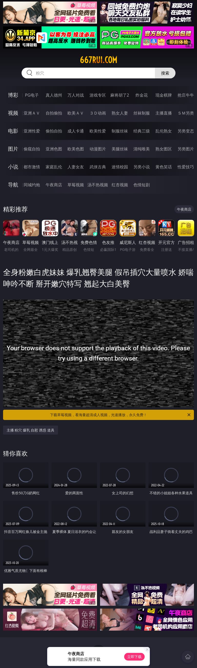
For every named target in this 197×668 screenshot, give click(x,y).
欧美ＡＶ (75, 113)
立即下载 (134, 656)
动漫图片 (98, 149)
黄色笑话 (163, 167)
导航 (13, 184)
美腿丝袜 (120, 149)
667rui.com (98, 60)
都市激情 (32, 167)
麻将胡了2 (119, 95)
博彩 (13, 94)
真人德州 (54, 95)
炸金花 (141, 95)
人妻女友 (75, 167)
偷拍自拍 (54, 131)
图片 (13, 148)
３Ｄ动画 (98, 113)
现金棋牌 (163, 95)
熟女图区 (163, 149)
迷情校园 (120, 167)
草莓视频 (75, 185)
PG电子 (31, 95)
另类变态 (186, 131)
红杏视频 (120, 185)
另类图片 (186, 149)
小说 (13, 166)
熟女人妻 (120, 113)
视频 (13, 112)
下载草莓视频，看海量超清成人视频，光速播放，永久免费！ (120, 415)
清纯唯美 (141, 149)
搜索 (165, 73)
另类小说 (141, 167)
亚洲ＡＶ (32, 113)
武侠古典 (98, 167)
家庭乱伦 (54, 167)
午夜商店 (54, 185)
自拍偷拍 (54, 113)
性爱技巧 (186, 167)
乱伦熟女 (163, 131)
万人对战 (75, 95)
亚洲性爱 (32, 131)
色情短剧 (141, 185)
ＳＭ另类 (186, 113)
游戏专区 (98, 95)
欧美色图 (75, 149)
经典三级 (141, 131)
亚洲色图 (54, 149)
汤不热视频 (97, 185)
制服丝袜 (120, 131)
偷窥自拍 (32, 149)
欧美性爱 (98, 131)
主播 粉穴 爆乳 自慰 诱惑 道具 (30, 430)
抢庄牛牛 (186, 95)
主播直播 (163, 113)
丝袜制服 (141, 113)
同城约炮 (32, 185)
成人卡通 (75, 131)
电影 (13, 130)
